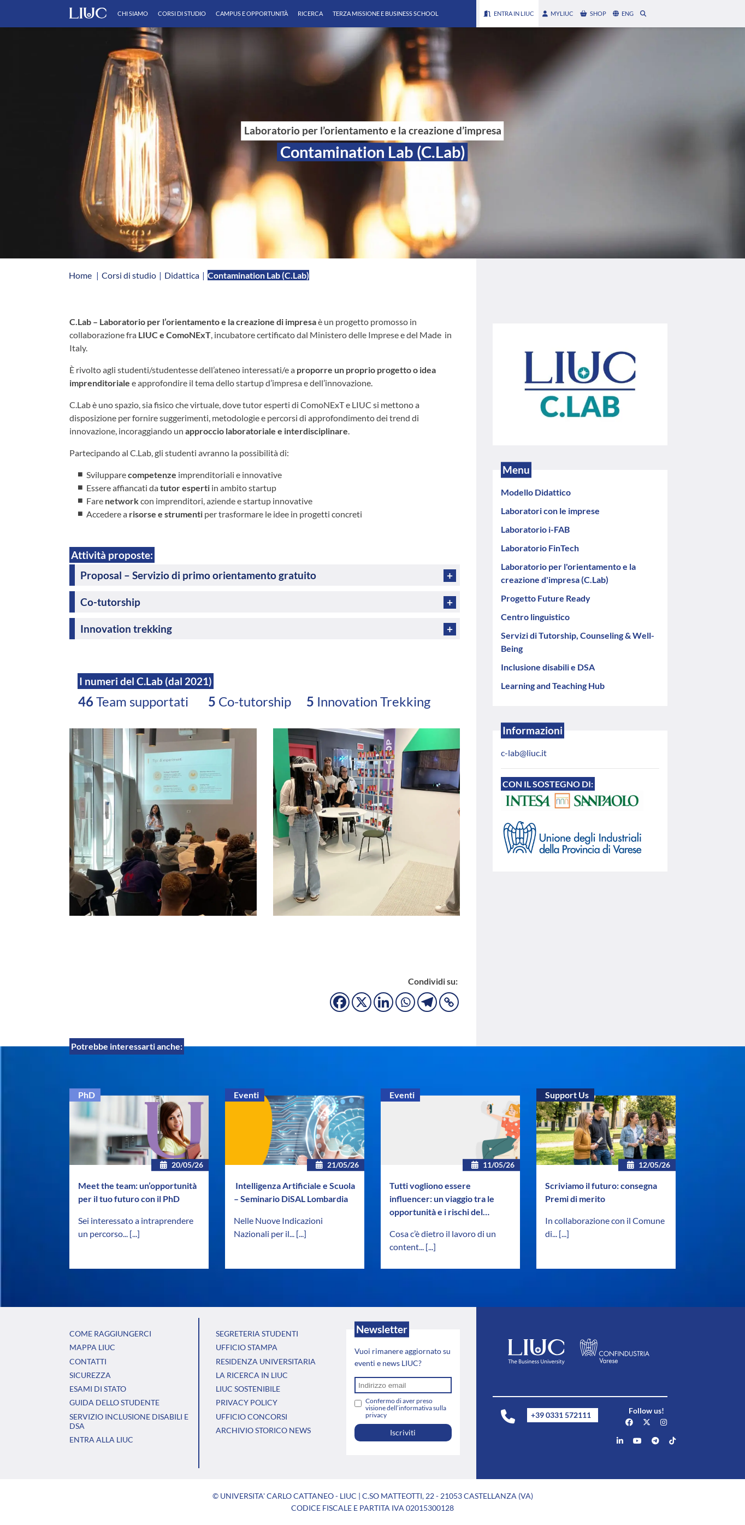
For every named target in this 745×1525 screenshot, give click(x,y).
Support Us (567, 1095)
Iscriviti (403, 1432)
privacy (376, 1414)
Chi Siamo (132, 13)
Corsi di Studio (182, 13)
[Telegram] (427, 1002)
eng (623, 13)
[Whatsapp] (405, 1002)
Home (80, 275)
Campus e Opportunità (252, 13)
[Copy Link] (449, 1002)
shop (593, 13)
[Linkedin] (383, 1002)
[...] (134, 1233)
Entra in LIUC (509, 13)
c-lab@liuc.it (524, 752)
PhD (86, 1095)
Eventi (246, 1095)
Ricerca (310, 13)
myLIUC (557, 13)
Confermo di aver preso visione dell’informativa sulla (405, 1407)
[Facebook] (340, 1002)
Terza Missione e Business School (386, 13)
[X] (361, 1002)
